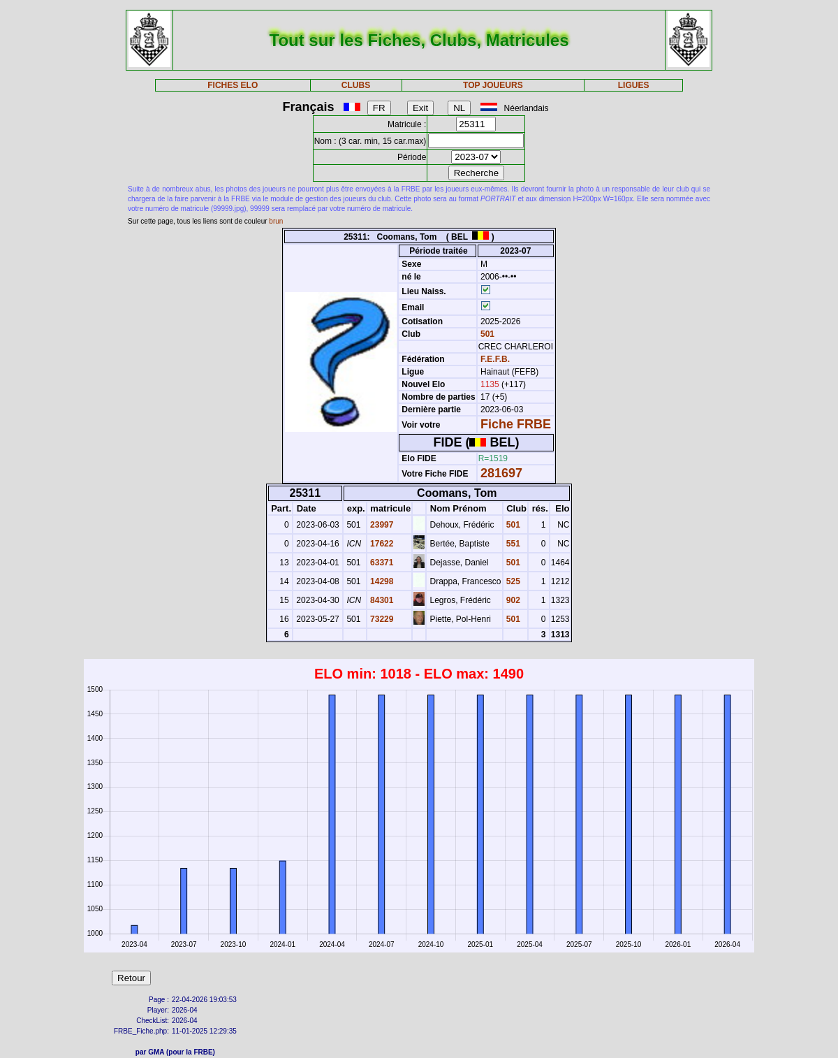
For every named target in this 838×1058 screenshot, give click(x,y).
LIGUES (633, 85)
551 (512, 544)
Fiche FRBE (515, 424)
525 (512, 581)
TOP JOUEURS (493, 85)
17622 (381, 544)
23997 (381, 525)
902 (512, 600)
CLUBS (355, 85)
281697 (501, 473)
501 (486, 334)
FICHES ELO (232, 85)
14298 (381, 581)
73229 (381, 619)
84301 (381, 600)
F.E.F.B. (495, 359)
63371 (381, 562)
